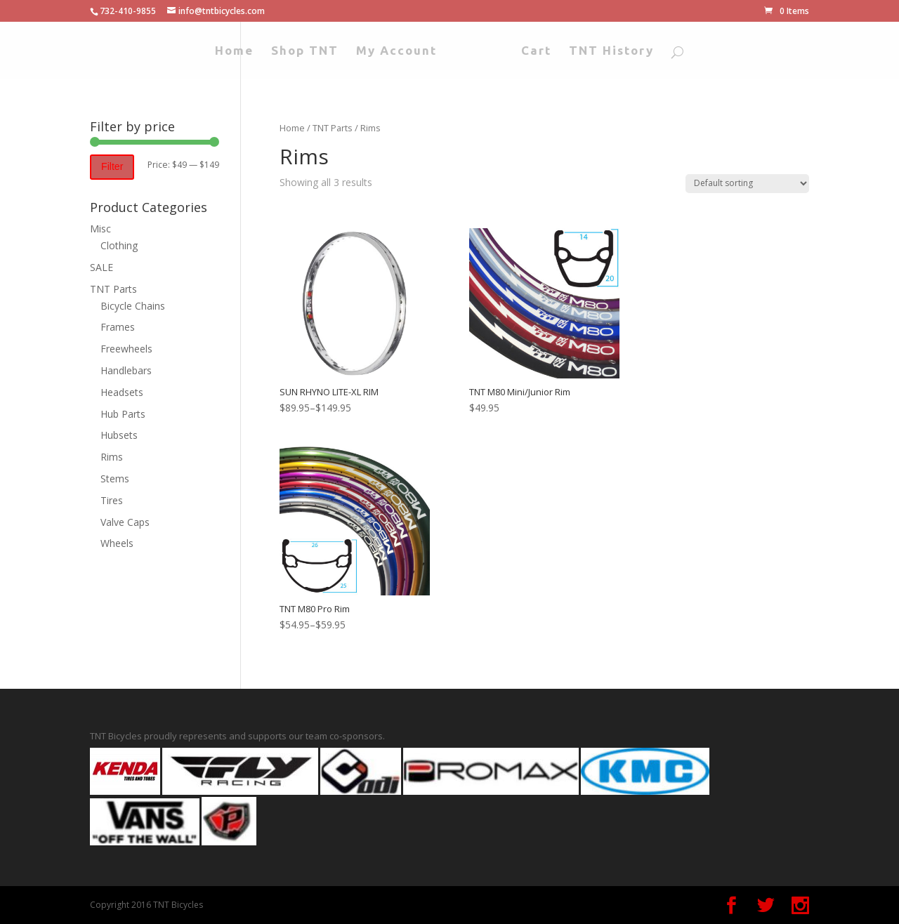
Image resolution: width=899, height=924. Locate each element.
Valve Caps (125, 522)
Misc (100, 228)
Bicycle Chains (132, 305)
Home (234, 51)
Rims (111, 456)
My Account (396, 51)
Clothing (119, 245)
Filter (112, 166)
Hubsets (119, 435)
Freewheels (126, 348)
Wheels (116, 543)
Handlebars (126, 370)
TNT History (611, 51)
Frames (117, 327)
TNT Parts (333, 127)
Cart (536, 51)
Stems (114, 478)
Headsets (121, 392)
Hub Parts (122, 414)
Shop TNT (305, 51)
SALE (101, 267)
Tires (111, 500)
